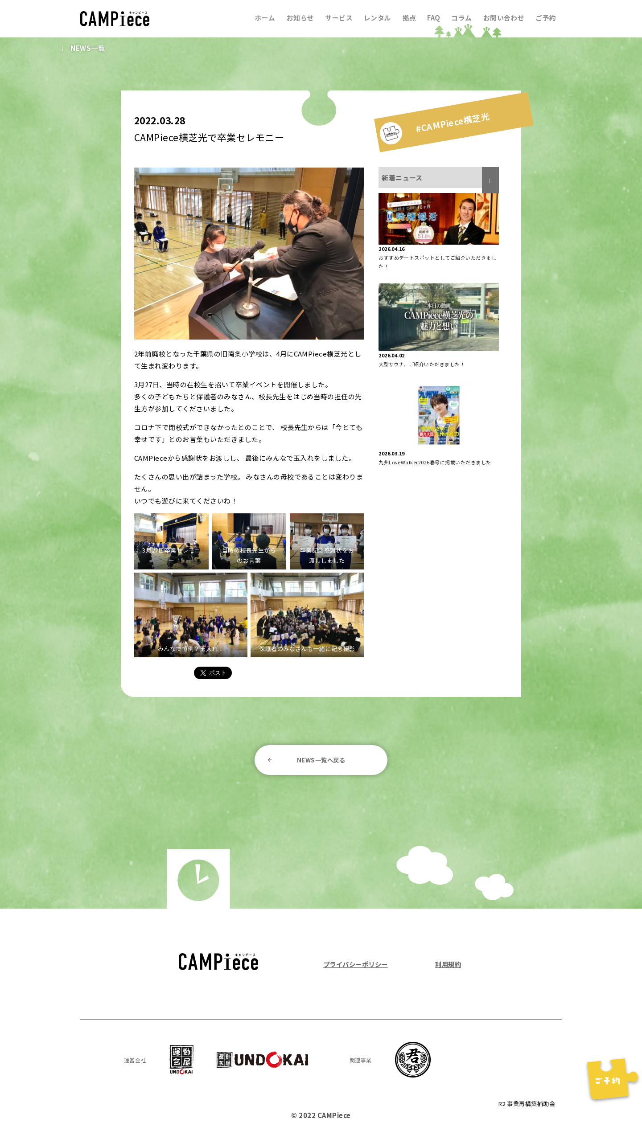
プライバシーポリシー (357, 965)
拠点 (406, 17)
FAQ (431, 17)
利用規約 (447, 965)
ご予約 (545, 17)
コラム (460, 17)
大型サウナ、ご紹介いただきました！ (422, 364)
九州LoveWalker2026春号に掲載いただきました (435, 462)
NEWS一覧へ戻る (321, 760)
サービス (335, 17)
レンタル (374, 17)
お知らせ (295, 17)
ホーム (260, 17)
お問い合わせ (503, 17)
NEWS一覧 (88, 47)
